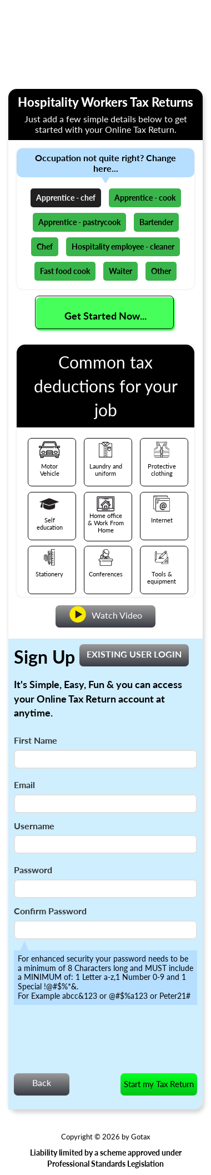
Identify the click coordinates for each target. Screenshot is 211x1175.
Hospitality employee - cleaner (123, 246)
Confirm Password (50, 910)
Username (34, 825)
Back (41, 1082)
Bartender (156, 222)
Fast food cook (65, 271)
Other (161, 271)
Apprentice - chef (66, 197)
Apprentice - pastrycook (79, 222)
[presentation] (98, 1042)
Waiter (120, 271)
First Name (35, 740)
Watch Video (105, 614)
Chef (45, 246)
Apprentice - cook (144, 197)
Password (33, 869)
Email (24, 784)
